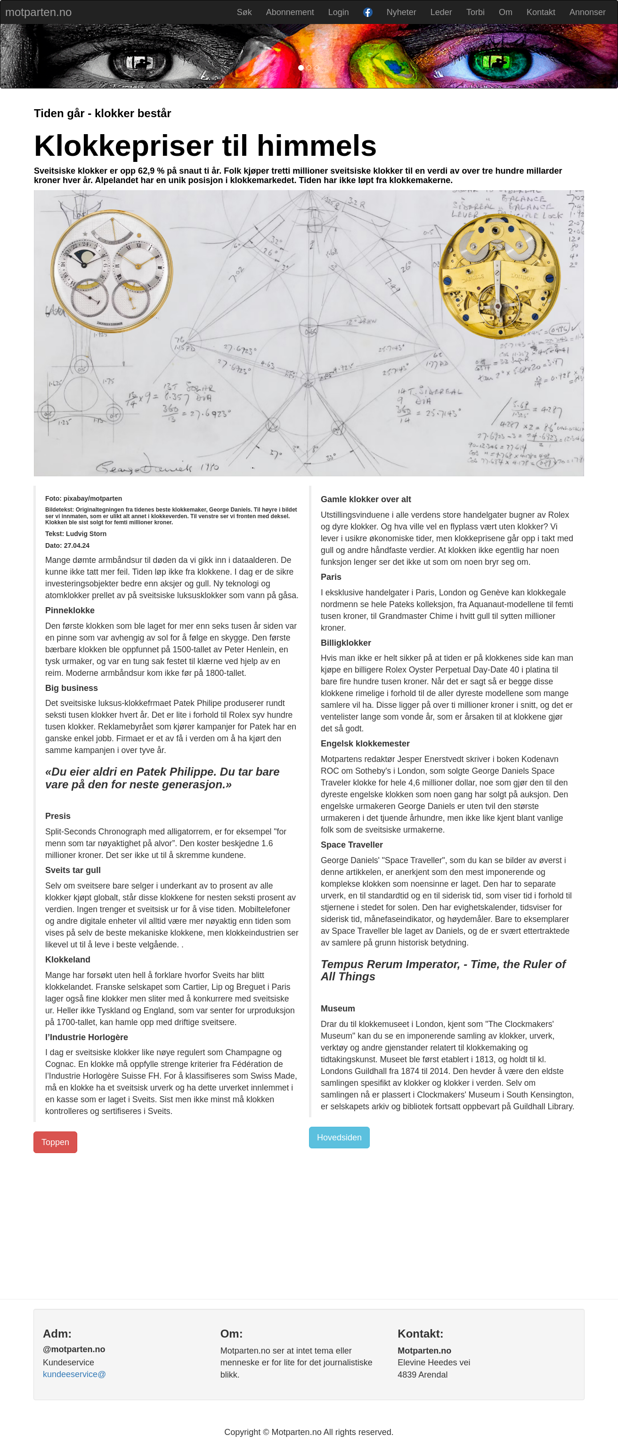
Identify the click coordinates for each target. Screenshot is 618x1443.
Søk (244, 12)
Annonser (587, 12)
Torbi (475, 12)
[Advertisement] (309, 1224)
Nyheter (401, 12)
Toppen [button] (55, 1142)
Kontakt (541, 12)
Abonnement (290, 12)
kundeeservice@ (74, 1374)
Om (505, 12)
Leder (441, 12)
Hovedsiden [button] (339, 1137)
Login (338, 12)
